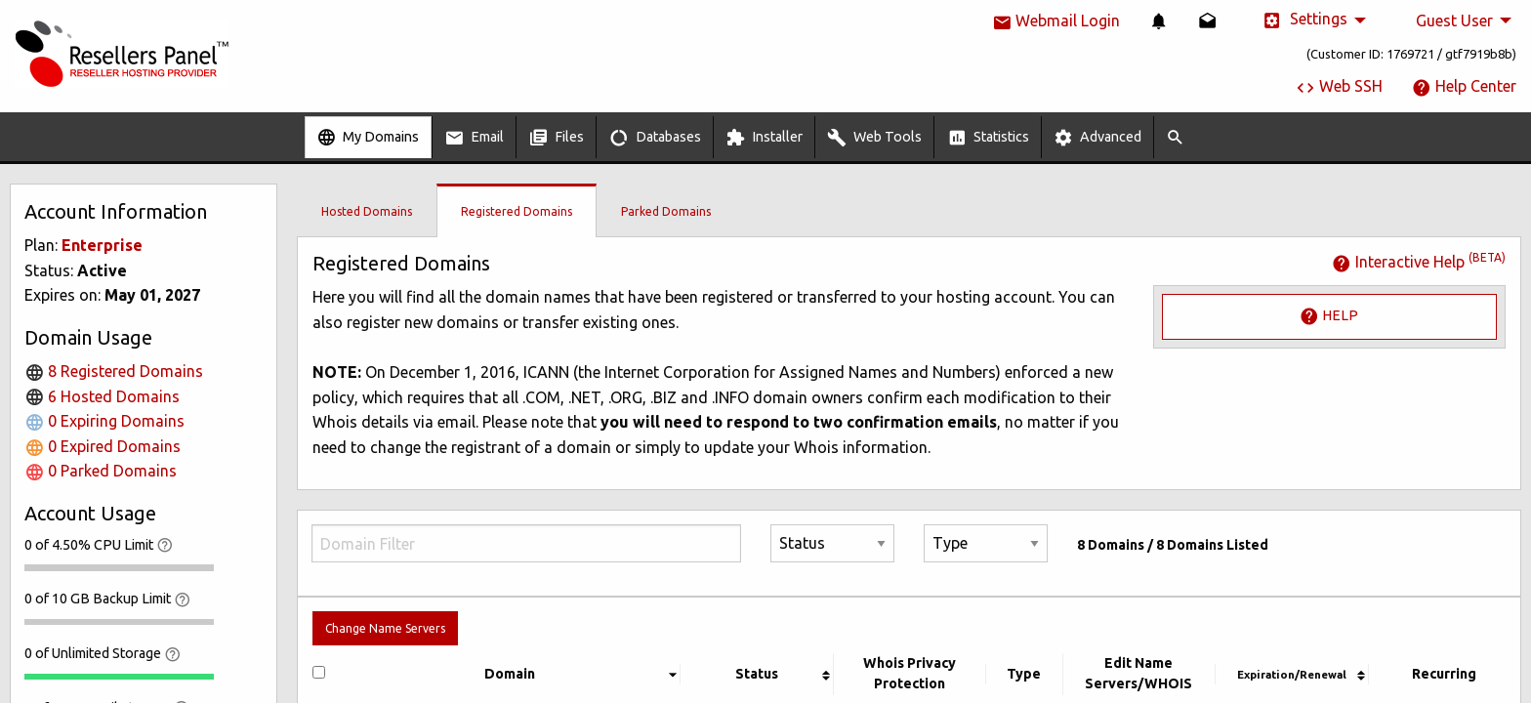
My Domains (367, 137)
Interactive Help (1419, 261)
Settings (1304, 20)
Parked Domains (666, 211)
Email (474, 137)
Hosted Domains (366, 211)
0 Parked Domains (100, 470)
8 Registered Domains (113, 371)
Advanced (1097, 137)
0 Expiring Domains (104, 421)
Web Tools (874, 137)
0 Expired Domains (102, 446)
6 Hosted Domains (102, 396)
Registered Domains (516, 211)
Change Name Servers (385, 628)
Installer (764, 137)
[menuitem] (1159, 20)
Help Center (1464, 86)
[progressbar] (119, 567)
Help (1329, 316)
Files (556, 137)
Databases (655, 137)
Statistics (988, 137)
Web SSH (1339, 86)
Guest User (1454, 20)
